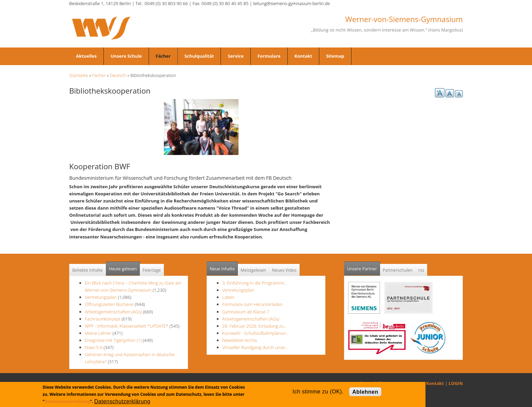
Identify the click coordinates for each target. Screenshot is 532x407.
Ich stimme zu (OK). (317, 391)
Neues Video (284, 270)
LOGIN (456, 383)
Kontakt (303, 56)
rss (421, 270)
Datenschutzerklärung (67, 401)
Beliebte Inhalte (87, 270)
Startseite (78, 75)
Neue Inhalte (222, 269)
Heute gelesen (123, 269)
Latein (228, 297)
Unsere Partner (363, 267)
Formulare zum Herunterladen (252, 304)
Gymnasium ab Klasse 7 (245, 312)
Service (235, 56)
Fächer (163, 56)
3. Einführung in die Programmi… (254, 283)
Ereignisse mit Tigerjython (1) (113, 340)
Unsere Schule (126, 56)
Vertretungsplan (101, 297)
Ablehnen (365, 392)
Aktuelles (86, 56)
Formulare (269, 56)
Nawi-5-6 (93, 347)
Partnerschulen (398, 270)
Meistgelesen (253, 270)
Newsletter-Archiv (239, 340)
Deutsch (118, 75)
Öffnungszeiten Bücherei (109, 304)
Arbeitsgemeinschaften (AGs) (113, 312)
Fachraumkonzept (102, 319)
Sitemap (335, 56)
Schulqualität (199, 56)
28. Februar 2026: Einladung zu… (254, 326)
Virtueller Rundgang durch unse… (255, 347)
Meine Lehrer (99, 333)
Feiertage (151, 270)
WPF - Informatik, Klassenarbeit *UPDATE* (126, 326)
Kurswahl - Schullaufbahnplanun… (255, 333)
